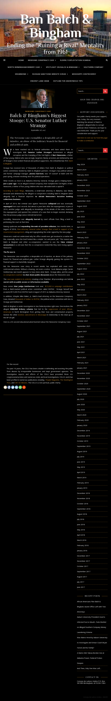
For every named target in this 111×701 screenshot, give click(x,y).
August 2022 (82, 269)
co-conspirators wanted (12, 275)
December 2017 (83, 556)
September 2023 (83, 201)
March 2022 (81, 295)
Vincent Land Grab (39, 81)
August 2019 (82, 451)
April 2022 (81, 290)
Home (21, 60)
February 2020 (83, 420)
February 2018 (83, 545)
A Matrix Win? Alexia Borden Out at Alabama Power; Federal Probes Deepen (90, 658)
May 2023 (81, 222)
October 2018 (82, 503)
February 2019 (83, 483)
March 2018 (81, 540)
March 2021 (81, 357)
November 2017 (83, 561)
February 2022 (83, 300)
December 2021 (83, 310)
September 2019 (83, 446)
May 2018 (81, 530)
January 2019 (82, 488)
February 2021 (83, 363)
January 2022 (82, 305)
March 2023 (81, 232)
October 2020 (82, 383)
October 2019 (82, 441)
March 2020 (81, 415)
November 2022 (83, 253)
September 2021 (83, 326)
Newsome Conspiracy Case (41, 60)
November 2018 (83, 498)
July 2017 (80, 582)
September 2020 (83, 389)
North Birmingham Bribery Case (24, 67)
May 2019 (81, 467)
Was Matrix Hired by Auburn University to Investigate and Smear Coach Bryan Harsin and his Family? (92, 642)
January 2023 (82, 243)
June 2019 (81, 462)
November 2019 (83, 436)
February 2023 (83, 237)
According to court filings (13, 191)
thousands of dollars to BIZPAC (27, 299)
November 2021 (83, 316)
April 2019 (81, 472)
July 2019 (80, 456)
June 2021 (81, 342)
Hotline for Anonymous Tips (68, 81)
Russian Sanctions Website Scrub (49, 74)
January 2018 (82, 550)
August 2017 (82, 577)
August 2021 (82, 331)
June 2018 (81, 524)
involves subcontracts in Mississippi (32, 315)
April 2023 (81, 227)
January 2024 (82, 180)
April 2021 (81, 352)
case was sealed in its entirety (19, 279)
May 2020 (81, 410)
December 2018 (83, 493)
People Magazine (52, 380)
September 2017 (83, 571)
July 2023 (80, 211)
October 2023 (82, 196)
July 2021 (80, 336)
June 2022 (81, 279)
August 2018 (82, 514)
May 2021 (81, 347)
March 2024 (81, 169)
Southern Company (93, 67)
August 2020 (82, 394)
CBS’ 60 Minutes (21, 383)
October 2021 (82, 321)
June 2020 (81, 404)
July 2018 (80, 519)
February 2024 (83, 175)
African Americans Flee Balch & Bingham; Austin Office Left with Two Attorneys (91, 606)
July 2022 (80, 274)
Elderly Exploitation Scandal (75, 60)
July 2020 (80, 399)
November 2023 (83, 190)
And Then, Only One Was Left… (89, 668)
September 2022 (83, 263)
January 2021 (82, 368)
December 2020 (83, 373)
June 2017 (81, 587)
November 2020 (83, 378)
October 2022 (82, 258)
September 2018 (83, 509)
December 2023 (83, 185)
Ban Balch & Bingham (55, 27)
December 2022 (83, 248)
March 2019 (81, 477)
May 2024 (81, 164)
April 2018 (81, 535)
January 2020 (82, 425)
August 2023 (82, 206)
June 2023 (81, 216)
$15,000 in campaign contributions (59, 286)
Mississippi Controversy (84, 74)
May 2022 (81, 284)
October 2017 (82, 566)
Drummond (20, 74)
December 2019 (83, 430)
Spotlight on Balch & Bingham (62, 67)
